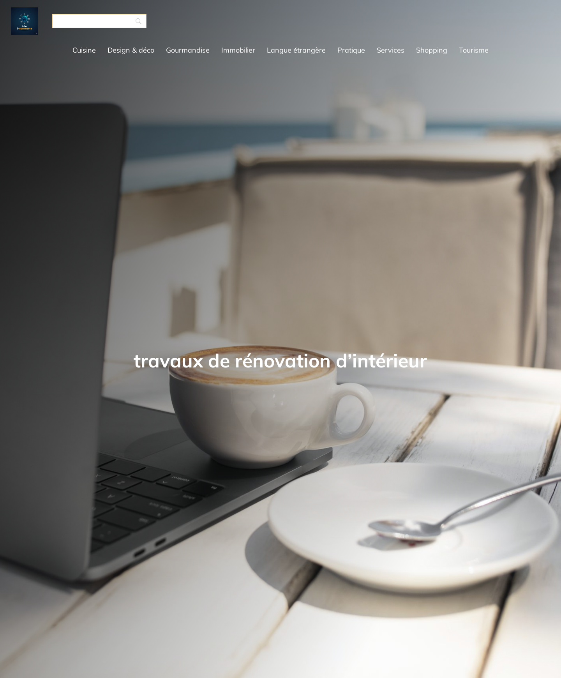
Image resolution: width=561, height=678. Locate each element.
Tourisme (474, 50)
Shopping (431, 50)
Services (390, 50)
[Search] (99, 21)
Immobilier (238, 50)
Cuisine (84, 50)
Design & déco (131, 50)
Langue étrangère (296, 50)
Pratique (351, 50)
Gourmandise (188, 50)
